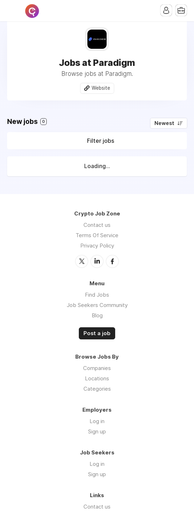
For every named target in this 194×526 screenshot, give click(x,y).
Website (101, 88)
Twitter (82, 261)
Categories (97, 388)
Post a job (97, 333)
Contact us (97, 225)
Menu (12, 10)
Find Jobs (97, 294)
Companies (97, 368)
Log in (97, 421)
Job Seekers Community (97, 305)
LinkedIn (97, 261)
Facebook (112, 261)
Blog (97, 315)
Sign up (97, 431)
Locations (97, 378)
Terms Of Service (97, 235)
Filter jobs (100, 140)
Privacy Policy (97, 245)
